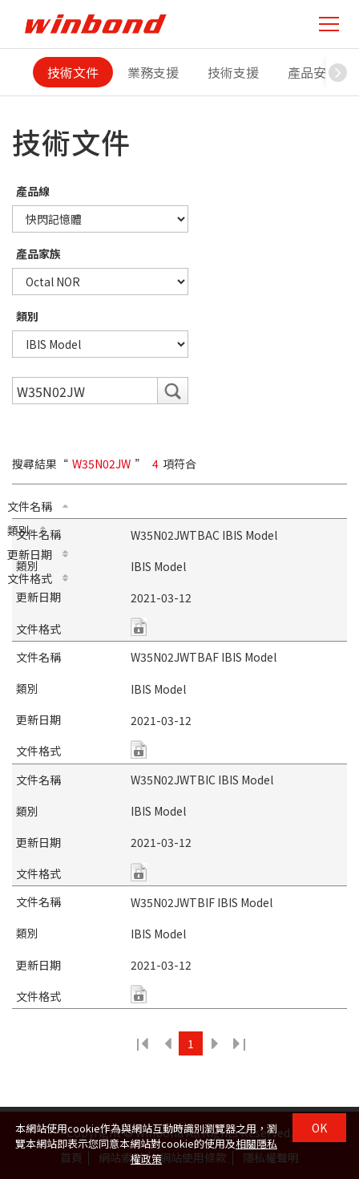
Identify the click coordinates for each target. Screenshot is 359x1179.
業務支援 (153, 72)
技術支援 (233, 72)
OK (319, 1128)
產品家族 (38, 253)
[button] (338, 72)
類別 (27, 316)
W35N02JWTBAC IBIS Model (204, 535)
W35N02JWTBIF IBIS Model (201, 902)
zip (139, 627)
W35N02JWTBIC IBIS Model (202, 780)
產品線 (33, 191)
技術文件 (73, 72)
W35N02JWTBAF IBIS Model (203, 657)
